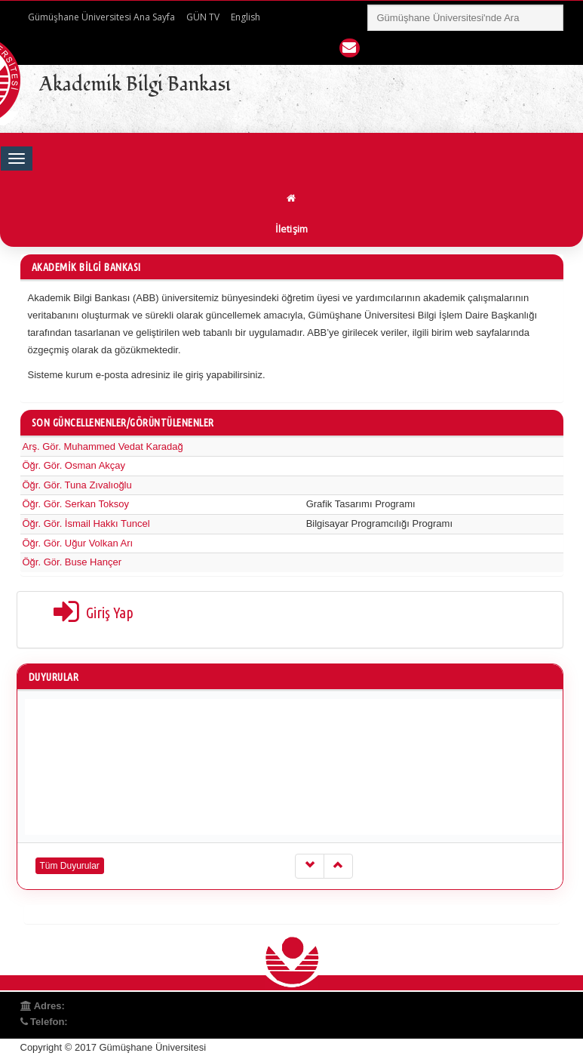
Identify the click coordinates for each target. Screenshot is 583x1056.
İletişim (291, 229)
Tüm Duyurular (70, 866)
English (245, 17)
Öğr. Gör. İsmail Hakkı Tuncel (86, 523)
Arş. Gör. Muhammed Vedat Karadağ (103, 446)
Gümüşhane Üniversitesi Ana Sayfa (101, 17)
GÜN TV (202, 17)
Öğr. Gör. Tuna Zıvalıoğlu (77, 485)
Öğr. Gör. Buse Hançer (72, 562)
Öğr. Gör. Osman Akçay (74, 465)
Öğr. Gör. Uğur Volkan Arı (78, 543)
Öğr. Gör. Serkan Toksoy (76, 504)
